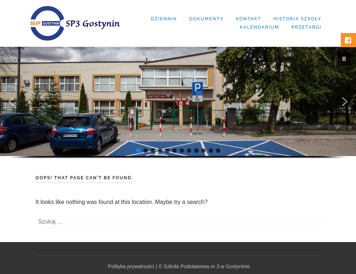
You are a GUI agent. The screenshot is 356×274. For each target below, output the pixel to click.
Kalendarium (259, 27)
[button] (344, 58)
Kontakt (248, 18)
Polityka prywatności (131, 266)
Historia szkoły (297, 18)
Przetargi (306, 27)
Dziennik (164, 18)
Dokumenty (206, 18)
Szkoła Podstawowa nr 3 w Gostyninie (207, 266)
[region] (178, 109)
